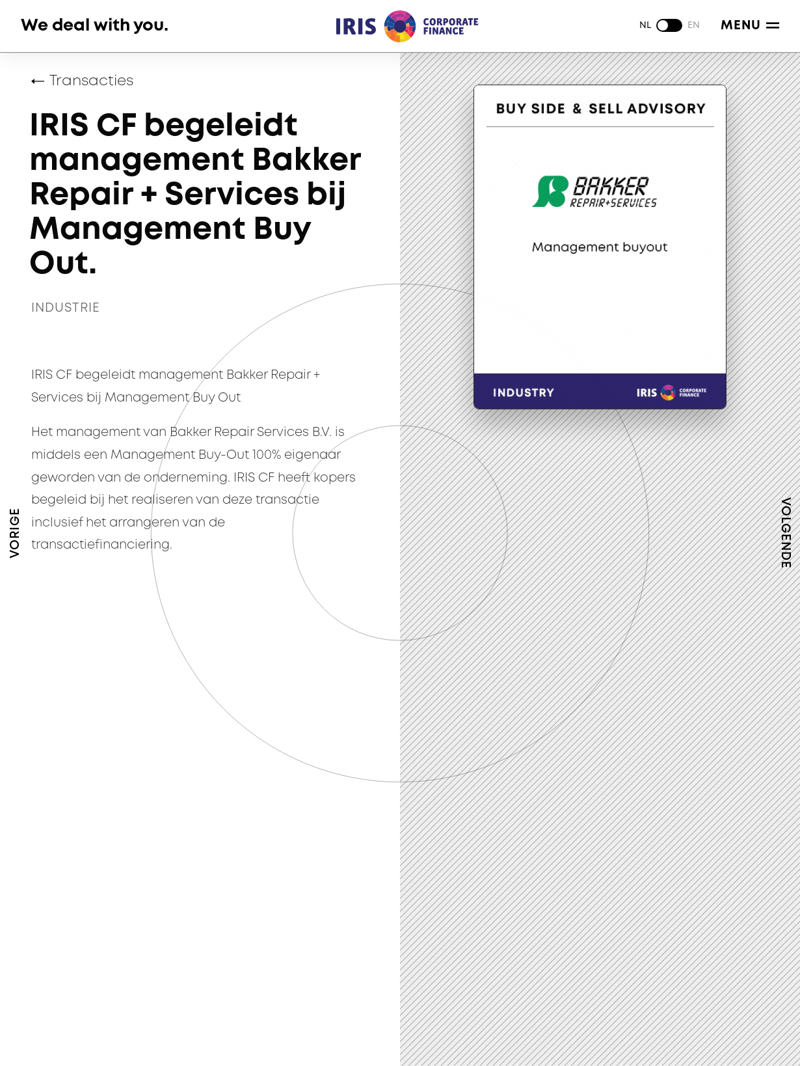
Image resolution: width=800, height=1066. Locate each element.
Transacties (91, 81)
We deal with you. (94, 25)
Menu (750, 25)
